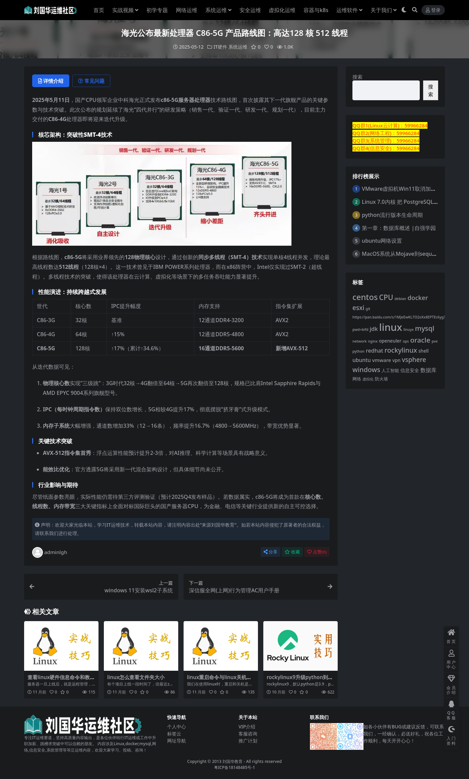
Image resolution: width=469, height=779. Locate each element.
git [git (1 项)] (368, 308)
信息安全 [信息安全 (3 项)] (409, 370)
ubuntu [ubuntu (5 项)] (361, 360)
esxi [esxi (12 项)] (358, 307)
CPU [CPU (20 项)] (386, 297)
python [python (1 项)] (358, 351)
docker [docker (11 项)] (417, 297)
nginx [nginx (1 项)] (373, 341)
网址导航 (176, 740)
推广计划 (248, 740)
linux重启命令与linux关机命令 (219, 680)
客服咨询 (248, 733)
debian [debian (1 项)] (400, 298)
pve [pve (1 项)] (434, 341)
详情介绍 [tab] (50, 80)
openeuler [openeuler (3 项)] (390, 341)
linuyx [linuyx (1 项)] (408, 329)
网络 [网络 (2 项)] (356, 379)
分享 (270, 551)
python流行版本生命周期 (392, 215)
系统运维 (237, 47)
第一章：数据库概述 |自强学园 (399, 228)
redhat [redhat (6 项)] (374, 350)
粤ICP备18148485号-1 (234, 767)
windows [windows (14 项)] (366, 369)
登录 (433, 10)
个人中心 (176, 726)
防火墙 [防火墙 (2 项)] (381, 379)
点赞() (317, 551)
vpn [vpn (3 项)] (396, 360)
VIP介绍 (247, 726)
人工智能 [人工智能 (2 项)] (390, 370)
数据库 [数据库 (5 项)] (428, 370)
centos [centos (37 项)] (365, 296)
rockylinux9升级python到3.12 (299, 680)
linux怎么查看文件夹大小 (135, 677)
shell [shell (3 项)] (423, 351)
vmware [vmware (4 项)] (381, 360)
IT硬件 (220, 47)
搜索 (357, 76)
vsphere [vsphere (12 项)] (414, 359)
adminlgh (49, 552)
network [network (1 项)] (359, 341)
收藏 (292, 551)
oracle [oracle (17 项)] (420, 340)
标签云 (174, 733)
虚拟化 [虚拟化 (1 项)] (368, 379)
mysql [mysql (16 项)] (424, 328)
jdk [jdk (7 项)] (374, 329)
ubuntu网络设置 (382, 240)
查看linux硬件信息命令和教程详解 (61, 680)
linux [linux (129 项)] (390, 327)
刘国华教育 (232, 761)
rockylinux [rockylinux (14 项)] (401, 350)
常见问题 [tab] (91, 80)
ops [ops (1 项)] (406, 341)
